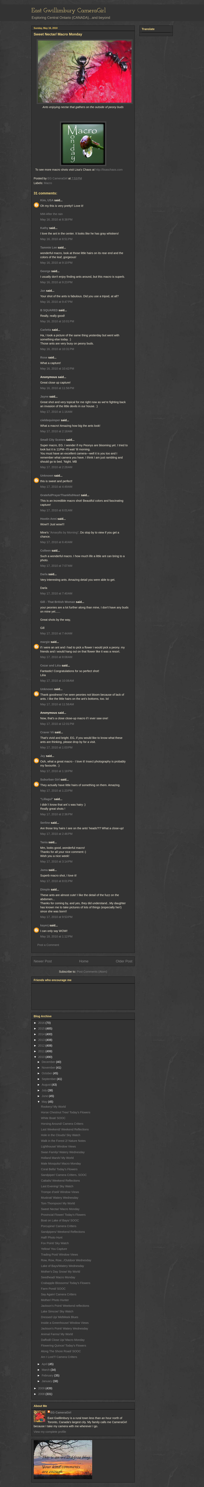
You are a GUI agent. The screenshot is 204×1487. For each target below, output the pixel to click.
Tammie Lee (48, 247)
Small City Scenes (52, 439)
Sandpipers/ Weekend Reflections (63, 1231)
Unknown (46, 475)
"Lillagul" (46, 799)
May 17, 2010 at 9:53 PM (56, 917)
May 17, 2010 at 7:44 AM (56, 633)
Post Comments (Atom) (92, 971)
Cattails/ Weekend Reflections (60, 1180)
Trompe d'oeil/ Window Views (60, 1192)
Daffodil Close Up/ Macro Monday (63, 1339)
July (45, 1090)
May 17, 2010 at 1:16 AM (56, 411)
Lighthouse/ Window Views (58, 1146)
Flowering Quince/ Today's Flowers (63, 1345)
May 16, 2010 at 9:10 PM (56, 262)
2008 (41, 1394)
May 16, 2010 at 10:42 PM (57, 368)
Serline (45, 822)
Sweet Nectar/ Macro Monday (60, 1209)
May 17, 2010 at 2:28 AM (56, 467)
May (45, 1101)
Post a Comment (48, 945)
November (49, 1067)
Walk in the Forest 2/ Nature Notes (63, 1140)
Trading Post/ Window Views (59, 1254)
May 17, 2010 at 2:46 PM (56, 833)
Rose (43, 357)
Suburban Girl (50, 779)
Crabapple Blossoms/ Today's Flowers (65, 1283)
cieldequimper (50, 420)
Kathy (44, 228)
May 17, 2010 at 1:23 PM (56, 790)
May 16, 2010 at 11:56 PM (57, 388)
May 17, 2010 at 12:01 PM (57, 723)
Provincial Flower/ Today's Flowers (63, 1214)
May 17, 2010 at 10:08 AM (57, 680)
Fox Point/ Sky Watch (55, 1243)
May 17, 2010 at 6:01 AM (56, 510)
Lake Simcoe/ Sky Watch (57, 1311)
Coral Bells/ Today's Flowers (59, 1169)
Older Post (124, 961)
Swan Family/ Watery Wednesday (63, 1152)
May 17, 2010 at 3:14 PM (56, 861)
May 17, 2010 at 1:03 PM (56, 747)
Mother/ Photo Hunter (55, 1300)
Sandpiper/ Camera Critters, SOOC (64, 1175)
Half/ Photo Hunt (51, 1237)
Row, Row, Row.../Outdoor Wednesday (66, 1260)
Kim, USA (46, 200)
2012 (41, 1045)
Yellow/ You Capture (54, 1248)
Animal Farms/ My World (57, 1334)
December (49, 1061)
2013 (41, 1039)
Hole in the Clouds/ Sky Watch (60, 1135)
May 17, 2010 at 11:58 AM (57, 704)
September (49, 1079)
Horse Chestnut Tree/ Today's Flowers (65, 1112)
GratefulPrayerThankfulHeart (60, 495)
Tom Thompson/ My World (58, 1203)
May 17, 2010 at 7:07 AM (56, 565)
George (45, 271)
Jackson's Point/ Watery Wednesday (64, 1328)
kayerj (44, 925)
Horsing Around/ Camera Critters (62, 1123)
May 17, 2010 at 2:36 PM (56, 814)
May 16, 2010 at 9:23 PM (56, 282)
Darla (44, 574)
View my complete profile (50, 1431)
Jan (42, 290)
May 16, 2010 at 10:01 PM (57, 321)
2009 (41, 1388)
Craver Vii (47, 732)
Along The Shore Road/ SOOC (61, 1351)
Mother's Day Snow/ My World (60, 1271)
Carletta (45, 329)
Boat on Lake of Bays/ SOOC (60, 1220)
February (48, 1375)
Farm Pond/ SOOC (53, 1288)
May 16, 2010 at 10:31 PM (57, 349)
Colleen (45, 550)
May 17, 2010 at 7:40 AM (56, 593)
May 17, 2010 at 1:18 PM (56, 771)
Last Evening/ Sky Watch (57, 1186)
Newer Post (43, 961)
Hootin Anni (48, 518)
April (45, 1364)
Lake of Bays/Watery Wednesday (62, 1266)
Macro (48, 183)
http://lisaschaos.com (108, 169)
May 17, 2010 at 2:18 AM (56, 431)
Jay (42, 756)
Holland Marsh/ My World (57, 1157)
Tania (44, 842)
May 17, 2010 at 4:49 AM (56, 486)
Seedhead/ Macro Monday (58, 1277)
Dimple (45, 889)
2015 (41, 1028)
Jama (44, 870)
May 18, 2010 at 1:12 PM (56, 936)
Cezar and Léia (50, 665)
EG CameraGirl (61, 1412)
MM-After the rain (51, 214)
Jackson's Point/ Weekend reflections (65, 1305)
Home (83, 961)
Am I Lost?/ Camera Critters (59, 1357)
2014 (41, 1034)
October (47, 1073)
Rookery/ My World (53, 1106)
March (46, 1369)
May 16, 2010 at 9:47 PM (56, 301)
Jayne (44, 396)
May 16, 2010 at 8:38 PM (56, 219)
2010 (41, 1057)
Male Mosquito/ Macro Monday (61, 1163)
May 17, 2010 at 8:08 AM (56, 657)
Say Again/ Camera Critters (58, 1294)
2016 (41, 1022)
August (47, 1084)
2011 (41, 1051)
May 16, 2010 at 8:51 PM (56, 239)
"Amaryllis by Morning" (64, 532)
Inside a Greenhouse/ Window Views (65, 1322)
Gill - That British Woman (57, 601)
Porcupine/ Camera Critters (58, 1226)
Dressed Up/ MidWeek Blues (59, 1317)
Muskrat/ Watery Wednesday (59, 1197)
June (45, 1096)
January (47, 1381)
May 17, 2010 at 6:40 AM (56, 542)
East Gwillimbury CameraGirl (68, 11)
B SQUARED (49, 310)
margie (45, 641)
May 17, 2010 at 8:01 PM (56, 881)
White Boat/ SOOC (53, 1118)
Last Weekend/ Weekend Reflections (65, 1129)
